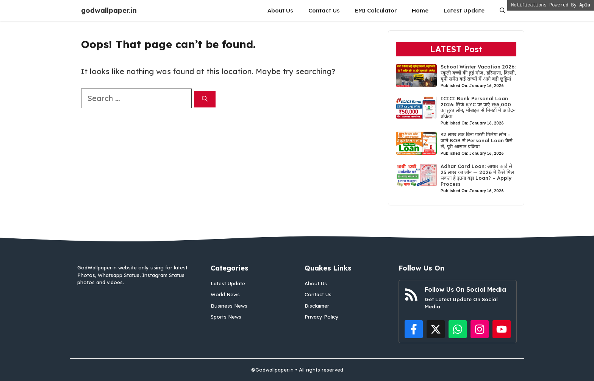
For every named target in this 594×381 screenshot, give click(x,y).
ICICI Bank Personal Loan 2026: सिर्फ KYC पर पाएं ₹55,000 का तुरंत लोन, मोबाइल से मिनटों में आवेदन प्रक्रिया (478, 107)
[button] (502, 10)
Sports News (226, 317)
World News (225, 294)
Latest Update (464, 10)
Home (420, 10)
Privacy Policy (322, 317)
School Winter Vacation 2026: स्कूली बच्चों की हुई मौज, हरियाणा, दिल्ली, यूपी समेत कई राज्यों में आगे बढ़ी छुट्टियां (478, 72)
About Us (280, 10)
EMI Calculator (376, 10)
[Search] (205, 99)
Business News (229, 306)
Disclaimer (317, 306)
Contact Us (324, 10)
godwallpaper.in (109, 10)
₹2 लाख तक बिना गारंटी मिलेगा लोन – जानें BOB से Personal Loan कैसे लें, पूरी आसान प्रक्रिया (477, 140)
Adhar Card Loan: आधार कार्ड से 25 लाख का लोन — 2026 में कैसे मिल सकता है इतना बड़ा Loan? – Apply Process (477, 175)
